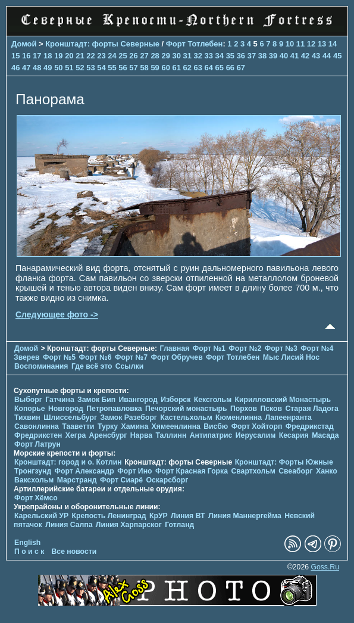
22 (90, 55)
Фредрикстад (310, 426)
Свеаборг (295, 471)
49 (47, 67)
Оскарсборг (167, 480)
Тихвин (27, 417)
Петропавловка (114, 408)
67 (241, 67)
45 (337, 55)
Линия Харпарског (129, 525)
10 (290, 43)
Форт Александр (84, 471)
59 (155, 67)
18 (47, 55)
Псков (272, 408)
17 (37, 55)
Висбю (215, 426)
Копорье (29, 408)
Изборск (175, 399)
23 (101, 55)
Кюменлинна (238, 417)
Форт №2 (244, 348)
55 (112, 67)
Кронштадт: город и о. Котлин (68, 462)
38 (262, 55)
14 (332, 43)
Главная (175, 348)
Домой (23, 43)
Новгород (65, 408)
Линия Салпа (68, 525)
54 (101, 67)
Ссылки (129, 366)
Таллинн (170, 435)
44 (326, 55)
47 (26, 67)
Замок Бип (96, 399)
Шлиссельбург (70, 417)
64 (209, 67)
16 (26, 55)
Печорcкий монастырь (186, 408)
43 (316, 55)
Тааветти (78, 426)
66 (230, 67)
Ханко (326, 471)
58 (144, 67)
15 (15, 55)
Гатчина (59, 399)
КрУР (158, 516)
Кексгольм (212, 399)
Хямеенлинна (176, 426)
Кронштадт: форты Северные (102, 43)
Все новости (74, 551)
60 (165, 67)
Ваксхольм (34, 480)
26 (133, 55)
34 (219, 55)
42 (305, 55)
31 (187, 55)
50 (58, 67)
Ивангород (138, 399)
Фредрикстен (38, 435)
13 (322, 43)
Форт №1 (209, 348)
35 (230, 55)
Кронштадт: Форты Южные (284, 462)
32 (198, 55)
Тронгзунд (32, 471)
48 (37, 67)
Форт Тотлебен (194, 43)
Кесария (294, 435)
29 (165, 55)
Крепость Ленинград (109, 516)
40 (284, 55)
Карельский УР (41, 516)
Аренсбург (108, 435)
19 (58, 55)
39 (273, 55)
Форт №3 (281, 348)
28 (155, 55)
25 (122, 55)
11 (300, 43)
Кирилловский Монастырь (283, 399)
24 (112, 55)
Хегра (75, 435)
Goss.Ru (325, 567)
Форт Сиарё (121, 480)
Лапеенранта (288, 417)
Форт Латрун (37, 444)
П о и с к (29, 551)
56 (122, 67)
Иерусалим (256, 435)
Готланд (179, 525)
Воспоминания (41, 366)
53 (90, 67)
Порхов (243, 408)
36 (241, 55)
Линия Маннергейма (244, 516)
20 (69, 55)
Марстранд (77, 480)
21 (80, 55)
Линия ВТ (188, 516)
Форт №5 (59, 357)
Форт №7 (131, 357)
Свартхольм (253, 471)
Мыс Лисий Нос (291, 357)
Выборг (28, 399)
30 (176, 55)
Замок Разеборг (128, 417)
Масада (325, 435)
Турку (108, 426)
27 (144, 55)
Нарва (141, 435)
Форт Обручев (176, 357)
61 (176, 67)
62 (187, 67)
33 (209, 55)
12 (311, 43)
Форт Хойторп (257, 426)
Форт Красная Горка (191, 471)
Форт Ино (134, 471)
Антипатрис (211, 435)
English (27, 542)
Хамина (134, 426)
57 (133, 67)
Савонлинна (36, 426)
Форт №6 (95, 357)
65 (219, 67)
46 (15, 67)
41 (294, 55)
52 (80, 67)
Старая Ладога (311, 408)
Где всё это (91, 366)
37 (252, 55)
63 (198, 67)
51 (69, 67)
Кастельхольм (186, 417)
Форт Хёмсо (36, 498)
